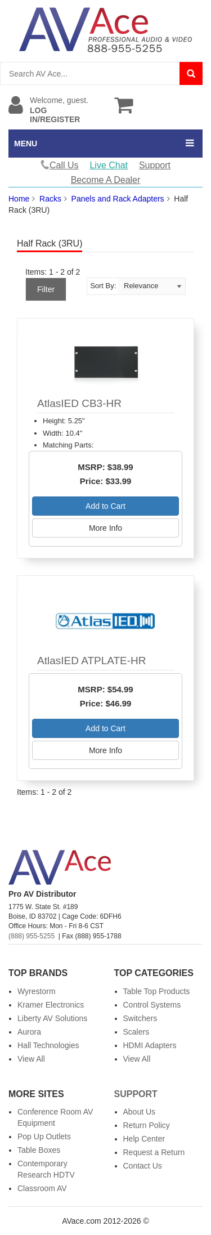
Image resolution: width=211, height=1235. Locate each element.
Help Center (144, 1138)
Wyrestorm (36, 991)
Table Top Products (156, 991)
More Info (105, 528)
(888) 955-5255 (31, 936)
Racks (50, 198)
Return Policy (146, 1125)
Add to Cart (105, 506)
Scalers (136, 1031)
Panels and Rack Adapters (117, 198)
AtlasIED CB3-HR (79, 403)
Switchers (140, 1018)
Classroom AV (42, 1188)
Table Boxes (38, 1150)
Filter (46, 289)
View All (31, 1058)
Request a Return (154, 1152)
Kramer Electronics (50, 1004)
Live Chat (108, 165)
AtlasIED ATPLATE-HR (91, 660)
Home (18, 198)
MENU (25, 143)
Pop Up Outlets (44, 1136)
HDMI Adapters (150, 1045)
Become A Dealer (106, 180)
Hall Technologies (48, 1045)
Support (154, 165)
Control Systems (152, 1004)
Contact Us (142, 1165)
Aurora (29, 1031)
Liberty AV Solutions (52, 1018)
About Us (139, 1111)
